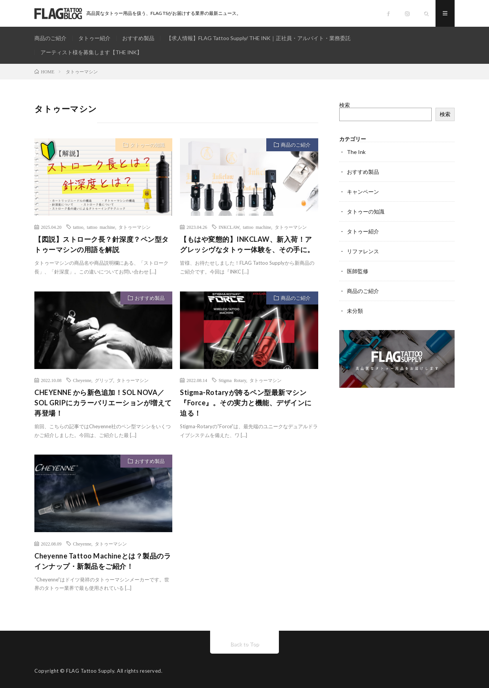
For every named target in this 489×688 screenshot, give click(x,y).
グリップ (104, 380)
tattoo (78, 227)
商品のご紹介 (50, 38)
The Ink (356, 152)
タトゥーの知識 (147, 145)
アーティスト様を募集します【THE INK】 (91, 52)
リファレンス (363, 251)
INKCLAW (229, 227)
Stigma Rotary (232, 380)
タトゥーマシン (134, 227)
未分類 (355, 311)
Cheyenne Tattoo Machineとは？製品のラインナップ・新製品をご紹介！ (102, 561)
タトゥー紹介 (94, 38)
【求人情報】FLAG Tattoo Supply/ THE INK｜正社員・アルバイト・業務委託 (258, 38)
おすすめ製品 (138, 38)
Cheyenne (82, 380)
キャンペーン (363, 191)
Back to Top (244, 644)
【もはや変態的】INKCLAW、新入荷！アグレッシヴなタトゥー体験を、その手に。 (247, 244)
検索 (344, 105)
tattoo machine (101, 227)
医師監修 (357, 271)
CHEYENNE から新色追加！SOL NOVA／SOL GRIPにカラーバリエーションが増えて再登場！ (103, 402)
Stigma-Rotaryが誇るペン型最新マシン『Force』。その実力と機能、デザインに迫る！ (246, 402)
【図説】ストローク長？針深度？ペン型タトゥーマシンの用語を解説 (101, 244)
